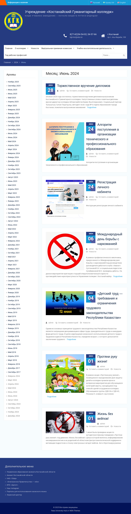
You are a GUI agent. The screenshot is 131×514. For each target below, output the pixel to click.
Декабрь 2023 (14, 161)
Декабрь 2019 (14, 296)
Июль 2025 (12, 90)
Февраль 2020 (14, 289)
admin (62, 91)
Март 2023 (12, 193)
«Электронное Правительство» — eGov (23, 482)
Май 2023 (12, 185)
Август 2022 (13, 221)
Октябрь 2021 (14, 253)
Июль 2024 (12, 133)
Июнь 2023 (12, 181)
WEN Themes (75, 511)
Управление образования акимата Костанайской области (31, 472)
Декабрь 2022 (14, 205)
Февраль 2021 (14, 269)
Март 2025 (12, 106)
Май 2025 (12, 98)
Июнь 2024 (12, 137)
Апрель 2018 (13, 356)
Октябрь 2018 (14, 340)
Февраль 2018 (14, 364)
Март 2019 (12, 320)
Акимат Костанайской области (20, 475)
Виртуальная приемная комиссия (56, 48)
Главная (8, 48)
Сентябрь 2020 (14, 281)
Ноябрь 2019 (13, 300)
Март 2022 (12, 237)
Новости (35, 48)
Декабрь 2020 (14, 273)
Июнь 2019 (12, 312)
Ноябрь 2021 (13, 249)
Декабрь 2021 (14, 245)
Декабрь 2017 (14, 368)
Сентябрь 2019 (14, 308)
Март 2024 (12, 149)
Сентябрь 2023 (14, 173)
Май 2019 (12, 316)
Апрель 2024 (13, 145)
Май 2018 (12, 352)
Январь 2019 (13, 328)
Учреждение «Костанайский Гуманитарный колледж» (69, 12)
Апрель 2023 (13, 189)
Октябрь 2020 (14, 277)
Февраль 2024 (14, 153)
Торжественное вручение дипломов (83, 86)
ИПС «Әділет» (12, 485)
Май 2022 (12, 229)
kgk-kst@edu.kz (76, 37)
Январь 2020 (13, 293)
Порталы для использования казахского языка (26, 491)
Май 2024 (12, 141)
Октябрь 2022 (14, 213)
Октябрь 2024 (14, 125)
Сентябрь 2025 (14, 86)
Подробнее (91, 107)
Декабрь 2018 (14, 332)
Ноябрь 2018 (13, 336)
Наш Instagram (13, 488)
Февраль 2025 (14, 110)
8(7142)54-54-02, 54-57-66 (83, 34)
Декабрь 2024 (14, 118)
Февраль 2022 (14, 241)
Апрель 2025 (13, 102)
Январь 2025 (13, 114)
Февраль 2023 (14, 197)
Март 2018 (12, 360)
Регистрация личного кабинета (106, 187)
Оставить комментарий (79, 91)
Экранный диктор (14, 495)
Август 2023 (13, 177)
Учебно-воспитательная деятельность (94, 48)
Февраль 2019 (14, 324)
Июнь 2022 (12, 225)
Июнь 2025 (12, 94)
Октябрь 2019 (14, 304)
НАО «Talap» (12, 478)
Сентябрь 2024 (14, 129)
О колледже (20, 48)
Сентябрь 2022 (14, 217)
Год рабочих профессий (16, 55)
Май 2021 (12, 257)
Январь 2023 (13, 201)
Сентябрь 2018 (14, 344)
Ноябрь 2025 (13, 82)
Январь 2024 (13, 157)
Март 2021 (12, 265)
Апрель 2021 (13, 261)
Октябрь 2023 (14, 169)
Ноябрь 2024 (13, 121)
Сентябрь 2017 (14, 372)
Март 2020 (12, 285)
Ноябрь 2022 (13, 209)
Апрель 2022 (13, 233)
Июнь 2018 (12, 348)
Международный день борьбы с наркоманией (109, 239)
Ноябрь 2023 (13, 165)
